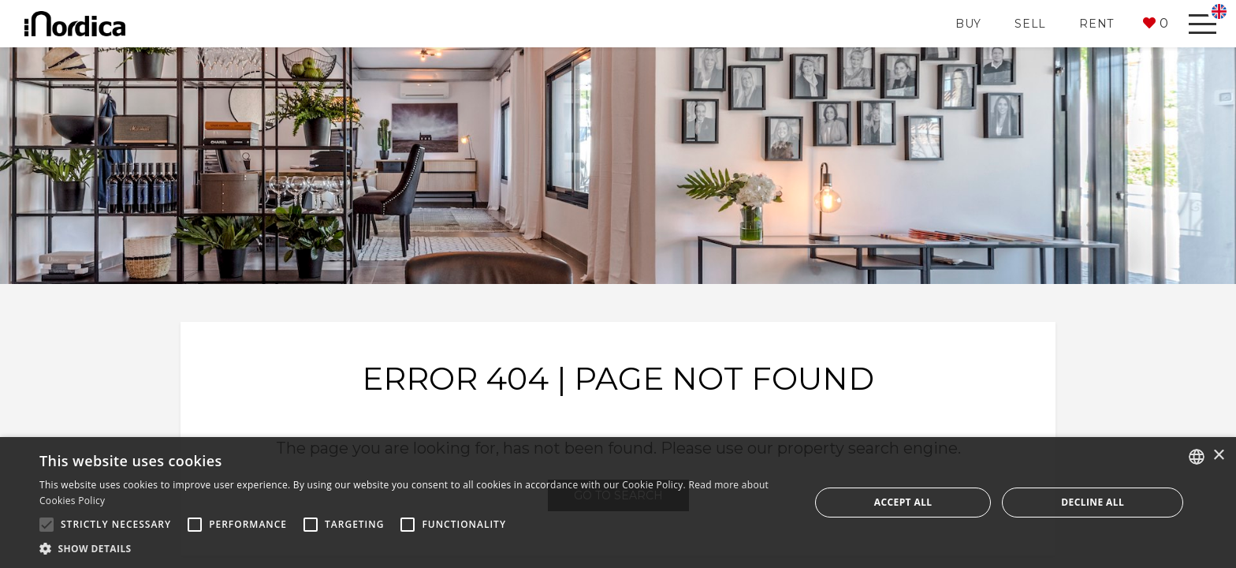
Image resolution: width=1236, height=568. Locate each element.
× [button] (1218, 456)
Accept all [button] (903, 502)
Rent (1096, 24)
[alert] (618, 502)
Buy (968, 24)
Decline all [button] (1092, 502)
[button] (1155, 23)
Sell (1030, 24)
